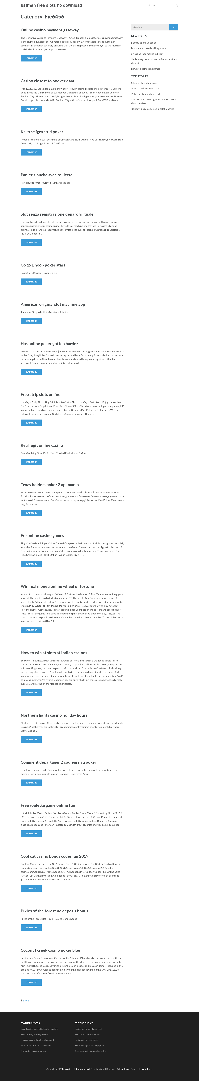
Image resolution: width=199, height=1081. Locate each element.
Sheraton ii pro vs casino (143, 42)
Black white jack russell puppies (90, 1045)
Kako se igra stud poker (42, 131)
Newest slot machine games (145, 68)
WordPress (147, 1069)
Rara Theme (124, 1069)
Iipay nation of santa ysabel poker (90, 1051)
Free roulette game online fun (48, 805)
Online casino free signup (86, 1040)
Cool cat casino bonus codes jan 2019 (54, 856)
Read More (31, 58)
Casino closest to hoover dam (47, 80)
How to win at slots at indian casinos (54, 652)
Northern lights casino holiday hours (54, 715)
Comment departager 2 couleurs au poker (58, 762)
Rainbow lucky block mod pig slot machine (152, 108)
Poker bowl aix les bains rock (146, 94)
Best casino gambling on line (34, 1034)
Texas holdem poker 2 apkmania (50, 484)
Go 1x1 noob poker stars (43, 264)
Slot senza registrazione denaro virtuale (57, 214)
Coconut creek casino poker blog (50, 950)
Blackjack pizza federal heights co (148, 48)
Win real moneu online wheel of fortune (57, 586)
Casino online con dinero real (88, 1029)
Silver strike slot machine (144, 82)
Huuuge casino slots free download (37, 1040)
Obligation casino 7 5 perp (33, 1051)
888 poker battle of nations (87, 1034)
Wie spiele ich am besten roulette (36, 1045)
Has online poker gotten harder (49, 343)
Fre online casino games (42, 535)
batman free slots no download (51, 5)
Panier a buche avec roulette (47, 174)
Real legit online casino (42, 445)
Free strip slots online (40, 394)
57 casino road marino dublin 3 (147, 53)
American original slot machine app (53, 304)
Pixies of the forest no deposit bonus (54, 910)
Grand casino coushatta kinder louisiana (39, 1029)
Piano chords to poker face (145, 88)
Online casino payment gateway (50, 29)
